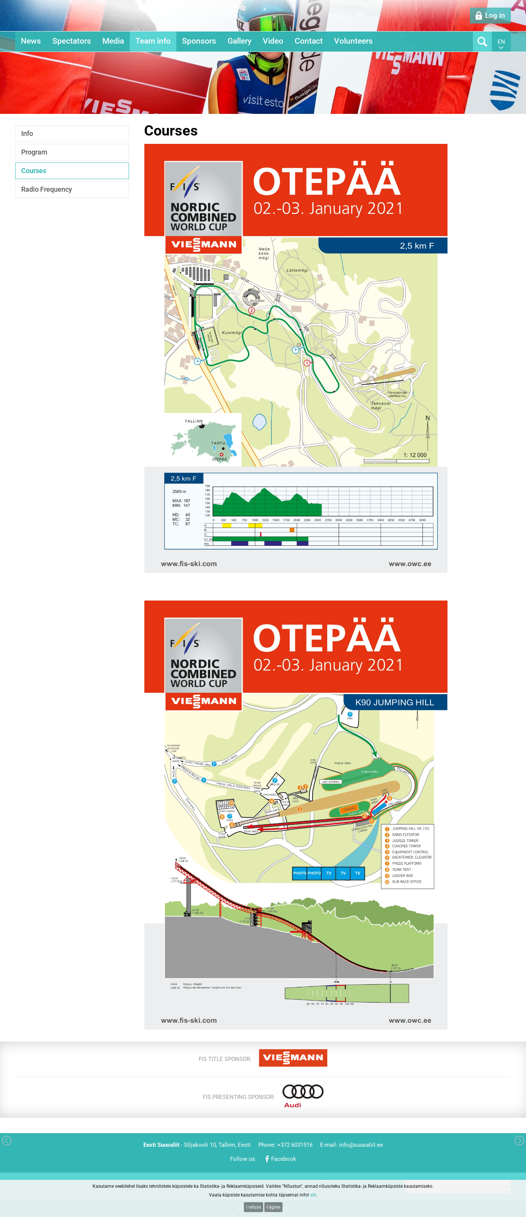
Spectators (71, 41)
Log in (495, 15)
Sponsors (199, 41)
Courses (33, 171)
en (501, 41)
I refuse (253, 1207)
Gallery (239, 41)
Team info (153, 41)
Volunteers (353, 41)
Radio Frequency (46, 189)
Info (27, 133)
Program (34, 152)
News (31, 41)
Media (113, 41)
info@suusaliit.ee (361, 1144)
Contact (309, 41)
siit (313, 1195)
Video (273, 41)
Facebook (283, 1159)
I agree (273, 1207)
